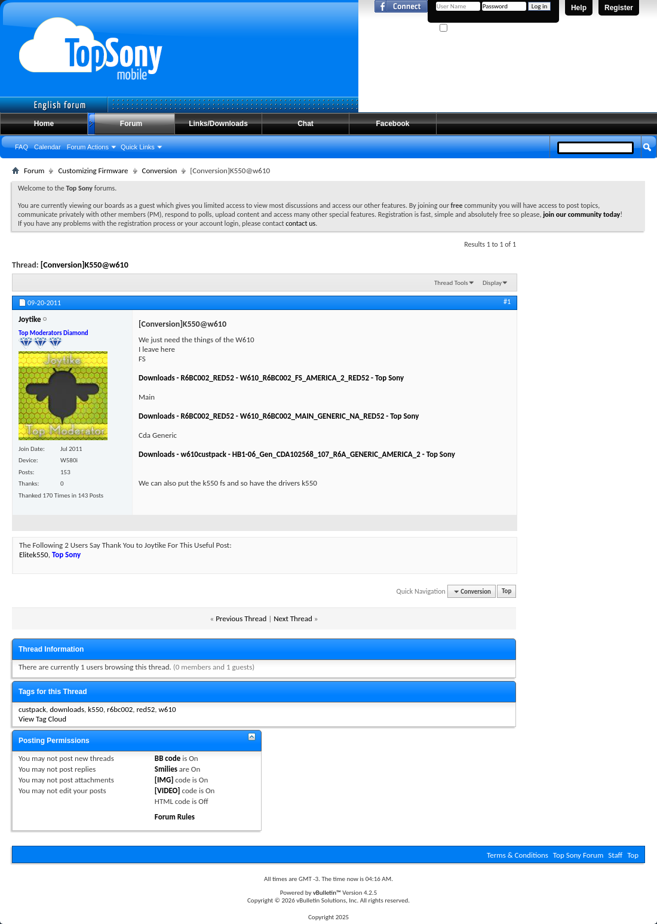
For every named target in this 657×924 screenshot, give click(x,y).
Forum (131, 123)
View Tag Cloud (42, 718)
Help (579, 8)
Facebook (392, 123)
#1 (507, 301)
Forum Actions (88, 147)
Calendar (47, 147)
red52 (146, 709)
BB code (167, 758)
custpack (32, 709)
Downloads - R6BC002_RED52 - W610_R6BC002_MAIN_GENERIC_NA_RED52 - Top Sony (279, 416)
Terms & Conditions (517, 855)
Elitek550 (33, 554)
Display (492, 283)
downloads (67, 709)
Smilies (166, 769)
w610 (167, 709)
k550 (95, 709)
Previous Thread (241, 618)
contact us (300, 223)
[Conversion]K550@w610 (84, 265)
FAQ (21, 147)
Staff (615, 855)
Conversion (159, 170)
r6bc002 (120, 709)
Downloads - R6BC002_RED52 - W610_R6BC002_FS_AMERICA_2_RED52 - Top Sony (271, 377)
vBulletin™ (327, 893)
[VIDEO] (167, 790)
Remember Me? (466, 28)
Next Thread (293, 618)
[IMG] (164, 779)
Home (44, 123)
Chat (305, 123)
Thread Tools (451, 283)
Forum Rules (175, 816)
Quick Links (138, 147)
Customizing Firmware (93, 170)
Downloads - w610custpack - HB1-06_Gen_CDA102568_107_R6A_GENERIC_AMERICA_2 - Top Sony (297, 454)
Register (618, 8)
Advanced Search (619, 169)
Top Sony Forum (578, 855)
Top (506, 591)
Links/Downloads (218, 123)
